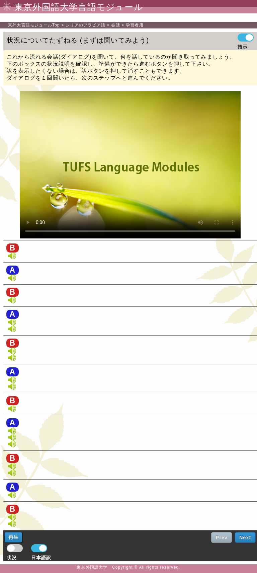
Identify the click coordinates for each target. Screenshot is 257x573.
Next (245, 537)
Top (34, 25)
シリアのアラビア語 (85, 25)
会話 (115, 25)
